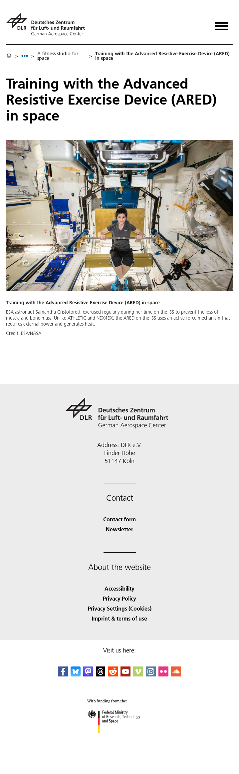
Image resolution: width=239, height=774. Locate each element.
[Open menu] (221, 23)
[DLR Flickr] (163, 674)
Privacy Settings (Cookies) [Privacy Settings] (119, 608)
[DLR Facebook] (63, 674)
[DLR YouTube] (125, 674)
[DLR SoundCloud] (176, 674)
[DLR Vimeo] (138, 674)
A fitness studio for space (57, 56)
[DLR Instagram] (151, 674)
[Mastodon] (88, 674)
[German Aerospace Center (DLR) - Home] (48, 24)
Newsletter (119, 529)
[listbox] (24, 56)
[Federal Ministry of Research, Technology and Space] (119, 738)
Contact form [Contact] (119, 519)
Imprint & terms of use (119, 618)
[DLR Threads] (100, 674)
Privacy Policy (119, 598)
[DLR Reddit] (113, 674)
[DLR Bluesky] (76, 674)
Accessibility (119, 588)
